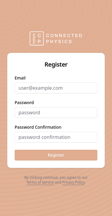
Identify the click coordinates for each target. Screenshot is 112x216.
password (24, 102)
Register (56, 155)
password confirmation (38, 127)
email (20, 78)
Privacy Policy (73, 182)
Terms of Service (40, 182)
